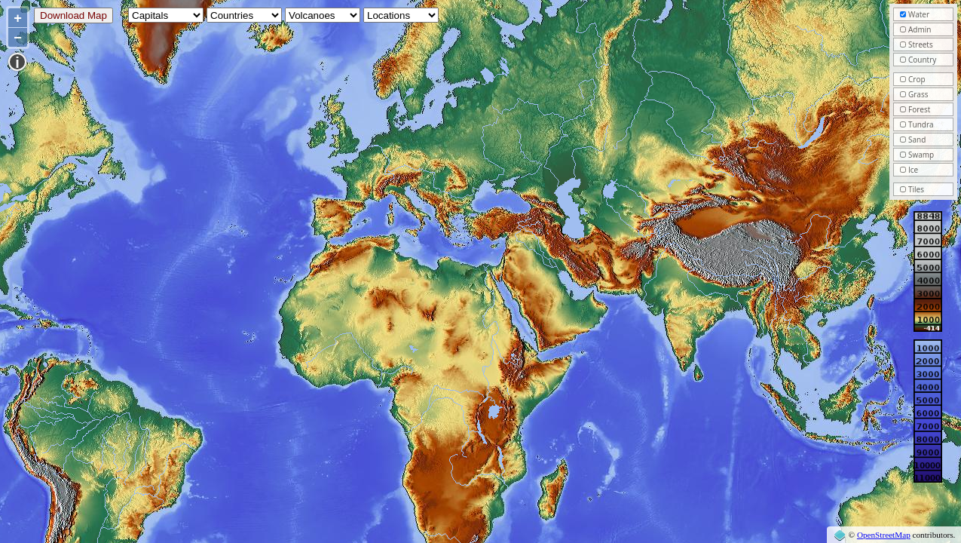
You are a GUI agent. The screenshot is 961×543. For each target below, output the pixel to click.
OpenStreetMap (884, 534)
